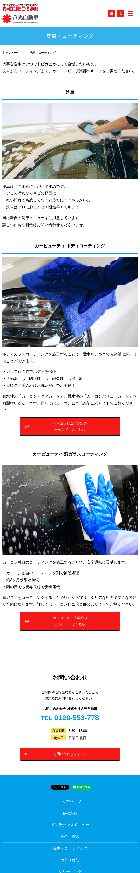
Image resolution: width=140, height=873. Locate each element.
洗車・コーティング (70, 848)
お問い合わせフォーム (70, 754)
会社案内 (70, 813)
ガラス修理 (70, 860)
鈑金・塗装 (70, 836)
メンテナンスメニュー (70, 825)
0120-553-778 (76, 717)
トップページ (11, 52)
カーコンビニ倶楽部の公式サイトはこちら (70, 426)
